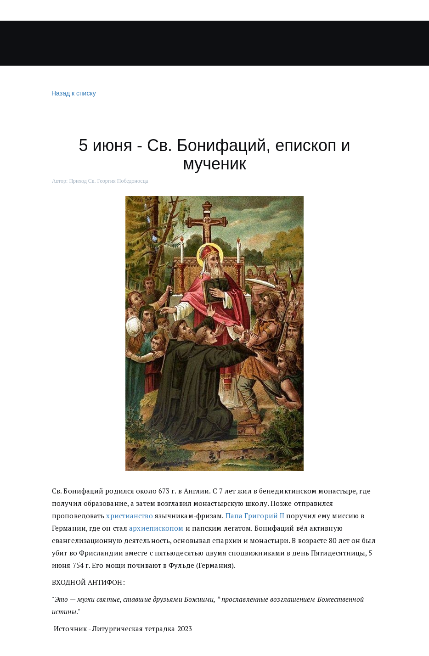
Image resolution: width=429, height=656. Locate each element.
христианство (129, 515)
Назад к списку (72, 93)
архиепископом (156, 528)
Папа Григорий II (255, 515)
